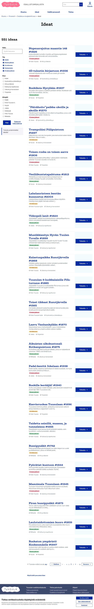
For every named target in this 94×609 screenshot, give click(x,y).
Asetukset (84, 605)
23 (79, 564)
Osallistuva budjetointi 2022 (26, 16)
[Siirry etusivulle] (22, 4)
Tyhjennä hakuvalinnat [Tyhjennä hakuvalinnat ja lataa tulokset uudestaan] (17, 123)
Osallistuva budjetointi (57, 592)
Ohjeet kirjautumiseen (80, 590)
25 (46, 564)
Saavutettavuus (31, 592)
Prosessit (12, 16)
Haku (4, 48)
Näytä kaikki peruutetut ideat (36, 575)
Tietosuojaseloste (32, 590)
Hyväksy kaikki (84, 598)
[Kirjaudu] (90, 4)
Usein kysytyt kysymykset (58, 590)
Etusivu (4, 16)
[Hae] (73, 4)
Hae (6, 123)
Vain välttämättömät (84, 601)
